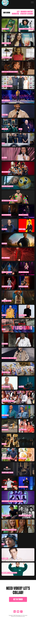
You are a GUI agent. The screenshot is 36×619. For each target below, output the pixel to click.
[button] (32, 2)
